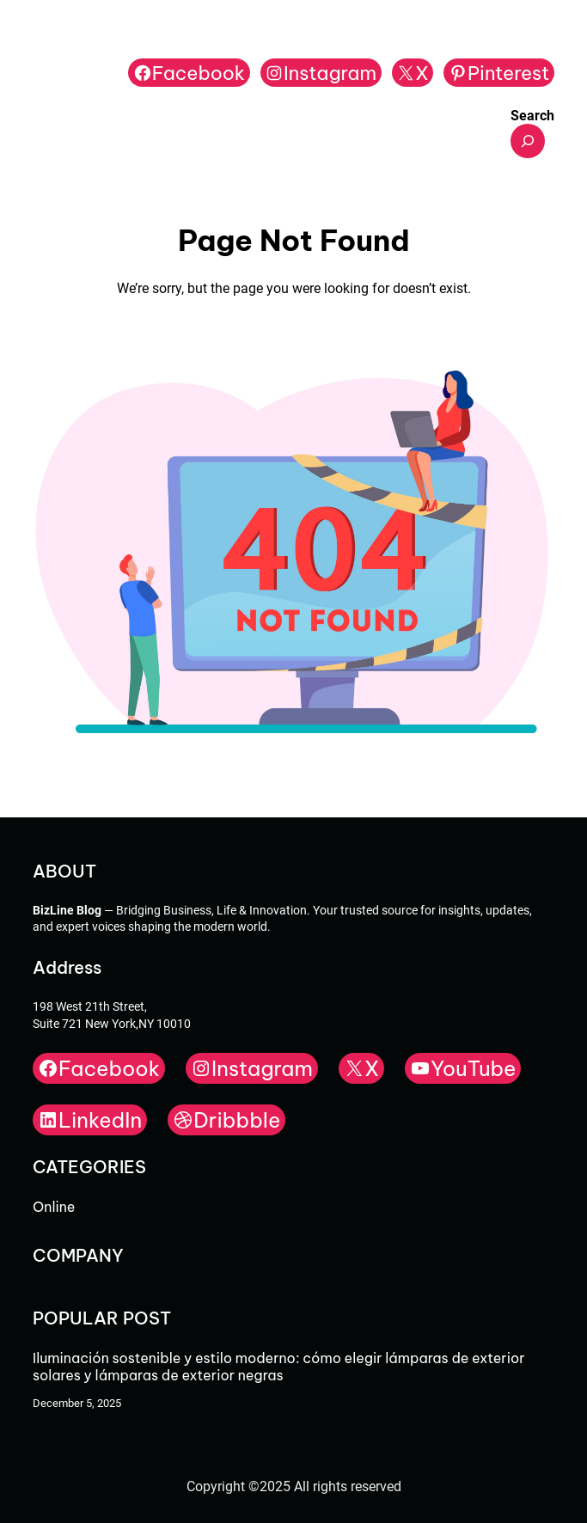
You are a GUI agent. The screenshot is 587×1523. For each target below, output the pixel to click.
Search (532, 115)
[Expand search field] (528, 141)
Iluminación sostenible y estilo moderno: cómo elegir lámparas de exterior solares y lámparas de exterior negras (279, 1366)
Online (54, 1206)
